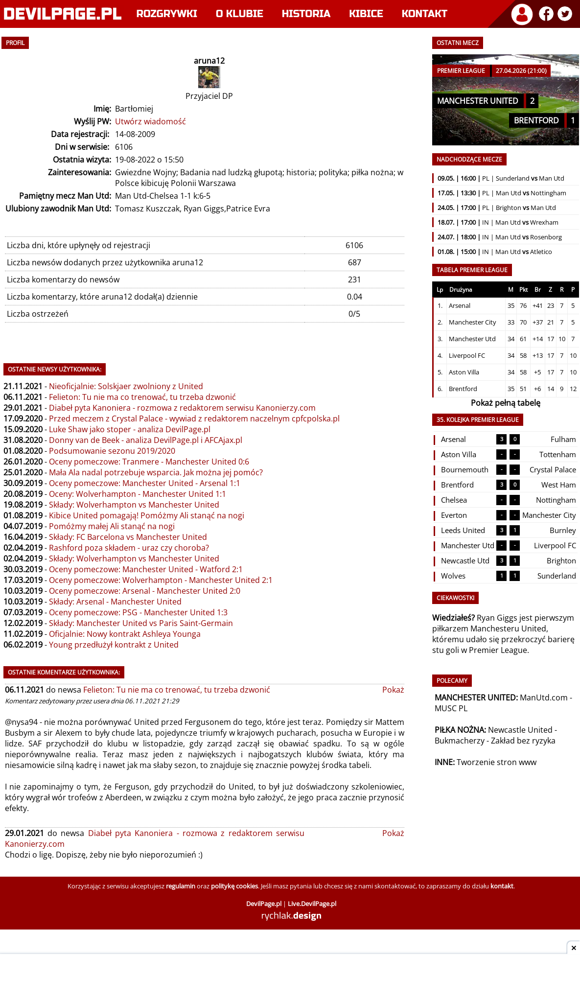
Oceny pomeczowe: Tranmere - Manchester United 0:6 (149, 461)
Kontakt (424, 14)
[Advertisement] (290, 978)
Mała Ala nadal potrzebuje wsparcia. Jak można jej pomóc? (156, 472)
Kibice (366, 14)
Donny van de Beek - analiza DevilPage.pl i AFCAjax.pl (145, 440)
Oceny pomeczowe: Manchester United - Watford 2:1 (146, 569)
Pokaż (393, 689)
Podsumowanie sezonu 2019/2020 (112, 450)
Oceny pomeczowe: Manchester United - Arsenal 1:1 (144, 483)
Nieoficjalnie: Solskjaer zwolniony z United (126, 386)
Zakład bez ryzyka (523, 740)
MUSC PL (451, 708)
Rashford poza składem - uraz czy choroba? (129, 547)
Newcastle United (520, 729)
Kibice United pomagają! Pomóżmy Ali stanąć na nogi (146, 515)
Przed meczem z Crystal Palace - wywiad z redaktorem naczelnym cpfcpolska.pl (194, 418)
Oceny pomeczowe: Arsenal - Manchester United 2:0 (144, 590)
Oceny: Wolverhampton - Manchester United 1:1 (137, 493)
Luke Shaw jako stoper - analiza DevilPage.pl (129, 429)
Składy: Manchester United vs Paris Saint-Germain (141, 623)
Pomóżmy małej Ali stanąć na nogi (112, 526)
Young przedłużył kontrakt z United (114, 644)
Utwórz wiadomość (150, 121)
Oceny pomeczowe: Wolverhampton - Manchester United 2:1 (161, 580)
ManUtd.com (544, 697)
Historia (306, 14)
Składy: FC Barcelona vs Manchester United (128, 537)
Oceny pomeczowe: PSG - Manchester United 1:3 (138, 612)
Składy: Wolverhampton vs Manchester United (134, 504)
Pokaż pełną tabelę (505, 402)
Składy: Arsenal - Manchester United (115, 601)
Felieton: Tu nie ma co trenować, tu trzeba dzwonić (142, 397)
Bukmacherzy (460, 740)
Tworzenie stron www (496, 762)
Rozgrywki (167, 14)
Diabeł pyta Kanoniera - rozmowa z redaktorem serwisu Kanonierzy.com (182, 407)
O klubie (239, 14)
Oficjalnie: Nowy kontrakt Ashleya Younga (125, 633)
